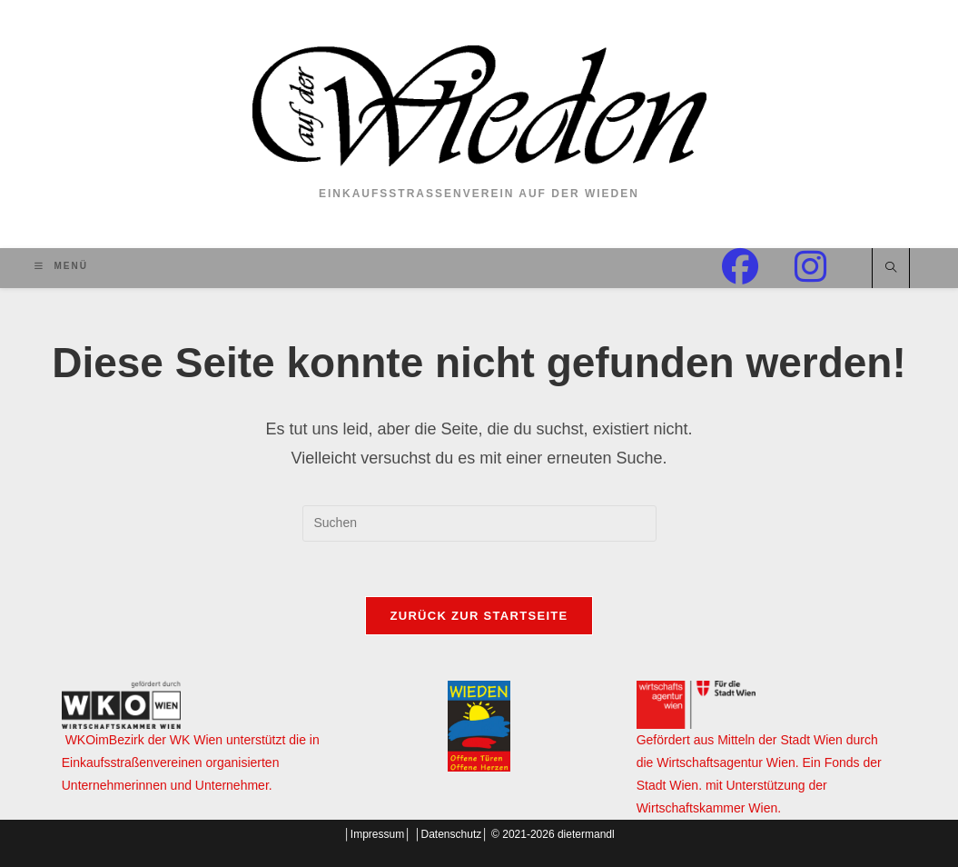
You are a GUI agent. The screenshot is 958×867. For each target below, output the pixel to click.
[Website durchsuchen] (891, 269)
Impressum (377, 834)
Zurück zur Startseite (479, 616)
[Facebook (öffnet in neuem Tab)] (758, 266)
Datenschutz (451, 834)
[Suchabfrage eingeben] (479, 523)
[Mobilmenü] (61, 266)
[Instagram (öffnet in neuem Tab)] (829, 266)
